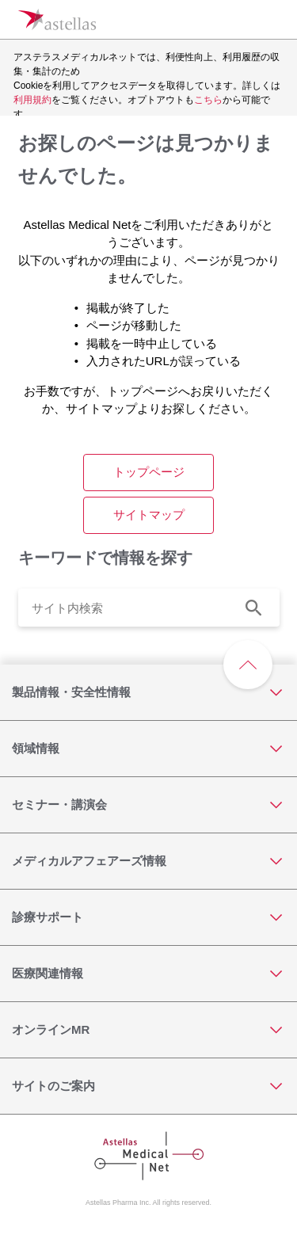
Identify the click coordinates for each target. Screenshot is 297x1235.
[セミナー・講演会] (148, 805)
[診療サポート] (148, 917)
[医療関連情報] (148, 973)
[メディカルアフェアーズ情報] (148, 861)
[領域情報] (148, 748)
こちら (208, 99)
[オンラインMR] (148, 1030)
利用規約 (32, 99)
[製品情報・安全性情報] (148, 692)
